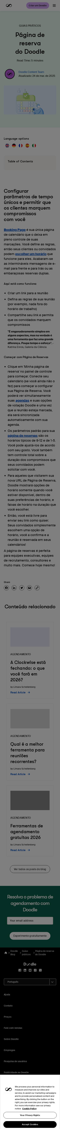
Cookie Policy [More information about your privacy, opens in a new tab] (29, 1113)
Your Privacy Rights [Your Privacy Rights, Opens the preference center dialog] (30, 1120)
